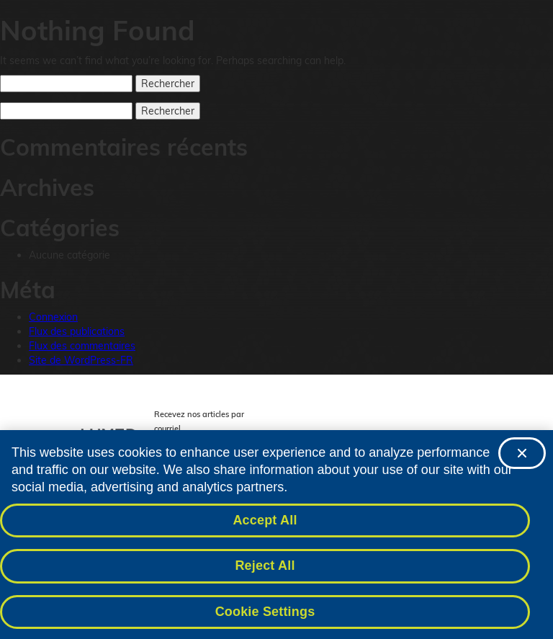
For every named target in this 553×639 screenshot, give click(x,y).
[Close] (522, 457)
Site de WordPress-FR (81, 360)
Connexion (53, 316)
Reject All (265, 569)
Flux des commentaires (82, 345)
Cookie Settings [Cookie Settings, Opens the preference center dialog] (265, 615)
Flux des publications (77, 331)
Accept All (265, 523)
